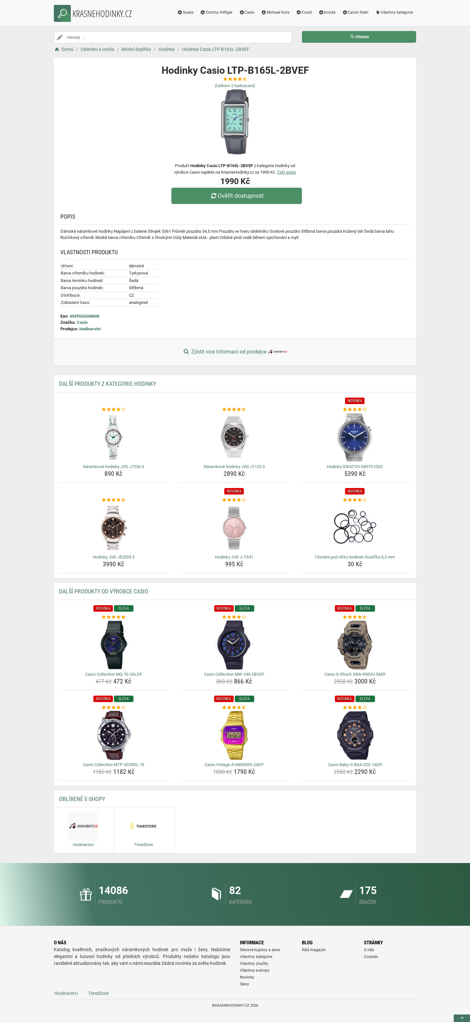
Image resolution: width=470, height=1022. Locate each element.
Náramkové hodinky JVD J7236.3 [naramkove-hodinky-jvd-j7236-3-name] (113, 466)
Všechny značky (254, 963)
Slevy (244, 984)
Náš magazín (314, 950)
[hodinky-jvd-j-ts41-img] (234, 527)
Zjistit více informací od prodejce (235, 352)
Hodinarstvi (90, 328)
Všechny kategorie (394, 12)
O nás (369, 950)
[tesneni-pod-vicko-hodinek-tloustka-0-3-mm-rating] (355, 500)
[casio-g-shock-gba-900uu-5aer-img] (355, 645)
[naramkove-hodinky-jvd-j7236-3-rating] (113, 409)
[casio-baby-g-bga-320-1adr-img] (355, 735)
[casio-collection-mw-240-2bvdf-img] (234, 645)
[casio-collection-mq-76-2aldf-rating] (113, 617)
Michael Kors (275, 12)
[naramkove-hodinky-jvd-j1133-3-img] (234, 437)
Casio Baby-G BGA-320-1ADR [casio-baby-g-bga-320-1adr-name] (355, 764)
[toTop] (462, 1018)
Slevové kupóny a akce (260, 950)
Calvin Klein (355, 12)
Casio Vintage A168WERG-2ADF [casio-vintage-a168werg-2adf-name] (234, 764)
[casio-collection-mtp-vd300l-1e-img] (113, 735)
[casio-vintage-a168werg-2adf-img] (234, 735)
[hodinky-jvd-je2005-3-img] (113, 527)
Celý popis (286, 172)
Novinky (247, 977)
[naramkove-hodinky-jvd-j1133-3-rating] (234, 409)
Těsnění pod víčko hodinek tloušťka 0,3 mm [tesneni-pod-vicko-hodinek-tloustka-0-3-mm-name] (355, 557)
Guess (185, 12)
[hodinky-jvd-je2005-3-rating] (113, 500)
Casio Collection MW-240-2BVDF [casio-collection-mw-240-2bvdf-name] (234, 674)
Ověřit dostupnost (237, 195)
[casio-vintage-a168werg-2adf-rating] (234, 707)
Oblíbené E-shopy (82, 798)
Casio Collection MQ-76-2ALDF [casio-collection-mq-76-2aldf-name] (113, 674)
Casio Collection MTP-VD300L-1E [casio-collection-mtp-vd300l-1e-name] (113, 764)
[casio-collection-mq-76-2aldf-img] (113, 645)
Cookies (371, 956)
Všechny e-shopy (255, 970)
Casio (247, 12)
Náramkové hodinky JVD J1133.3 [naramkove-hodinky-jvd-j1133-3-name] (234, 466)
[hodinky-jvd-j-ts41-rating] (234, 500)
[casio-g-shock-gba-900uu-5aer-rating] (355, 617)
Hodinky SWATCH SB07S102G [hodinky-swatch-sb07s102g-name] (355, 466)
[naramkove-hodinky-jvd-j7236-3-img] (113, 437)
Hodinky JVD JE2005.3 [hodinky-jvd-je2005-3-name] (113, 557)
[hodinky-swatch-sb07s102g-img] (355, 437)
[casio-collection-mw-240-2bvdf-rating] (234, 617)
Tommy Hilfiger (216, 12)
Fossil (304, 12)
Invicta (327, 12)
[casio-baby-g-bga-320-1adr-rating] (355, 707)
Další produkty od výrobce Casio (103, 591)
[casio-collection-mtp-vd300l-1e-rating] (113, 707)
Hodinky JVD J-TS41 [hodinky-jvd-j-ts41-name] (234, 557)
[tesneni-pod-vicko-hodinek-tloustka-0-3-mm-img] (355, 527)
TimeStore (98, 993)
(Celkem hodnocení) (235, 85)
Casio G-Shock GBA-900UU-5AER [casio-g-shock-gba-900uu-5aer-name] (354, 674)
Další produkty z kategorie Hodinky (107, 383)
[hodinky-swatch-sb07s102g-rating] (355, 409)
